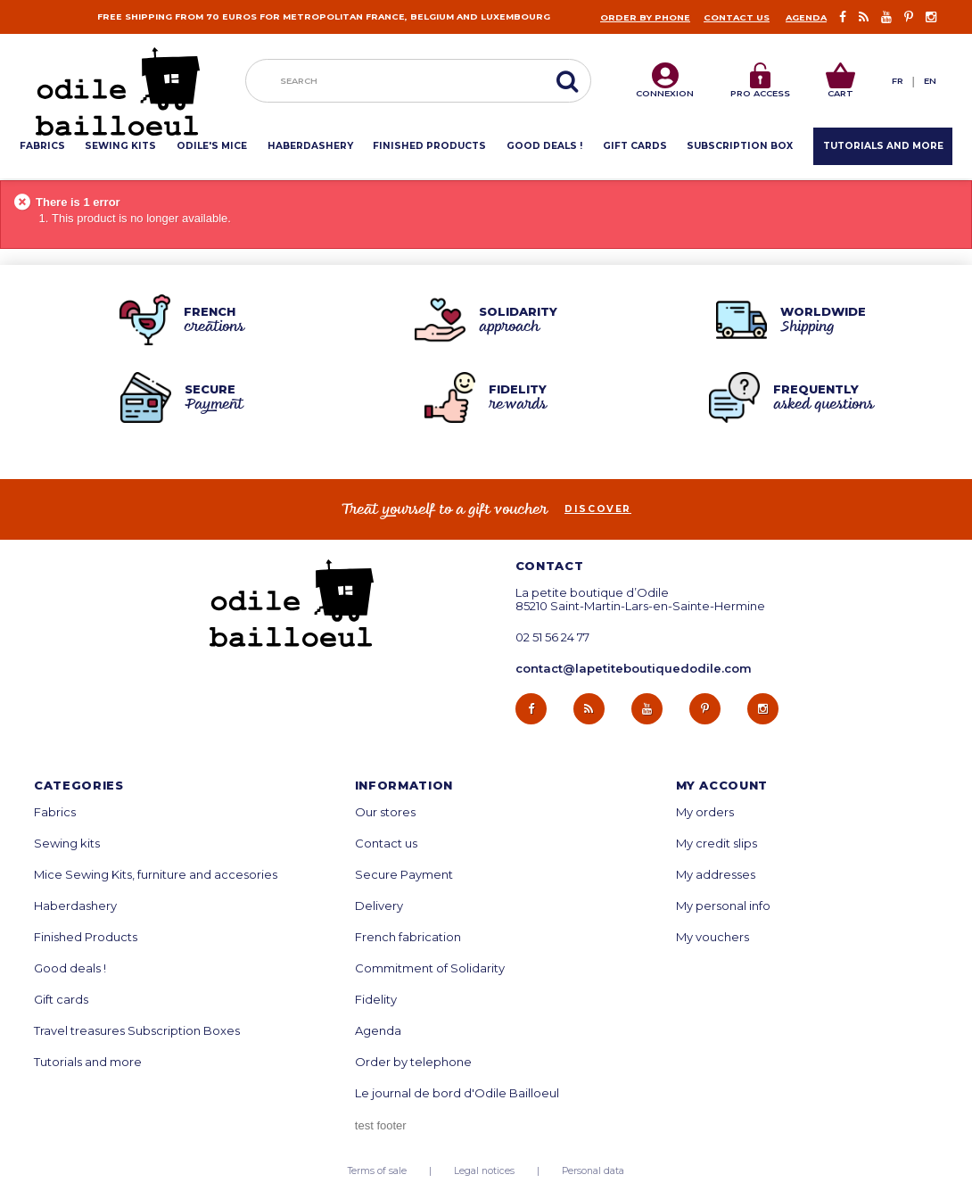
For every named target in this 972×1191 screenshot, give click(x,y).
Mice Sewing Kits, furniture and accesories (155, 874)
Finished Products (85, 937)
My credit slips (716, 843)
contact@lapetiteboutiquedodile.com (633, 668)
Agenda (806, 17)
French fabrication (408, 937)
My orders (705, 812)
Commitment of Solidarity (430, 968)
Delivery (379, 906)
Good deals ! (70, 968)
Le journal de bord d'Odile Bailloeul (457, 1093)
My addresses (715, 874)
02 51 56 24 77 (552, 637)
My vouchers (712, 937)
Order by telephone (413, 1062)
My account (722, 785)
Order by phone (645, 17)
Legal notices (484, 1171)
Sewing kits (67, 843)
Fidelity (376, 999)
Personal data (593, 1171)
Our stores (385, 812)
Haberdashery (75, 906)
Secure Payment (404, 874)
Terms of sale (377, 1171)
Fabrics (55, 812)
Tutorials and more (88, 1062)
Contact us (737, 17)
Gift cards (61, 999)
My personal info (723, 906)
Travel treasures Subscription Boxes (137, 1031)
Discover (597, 509)
